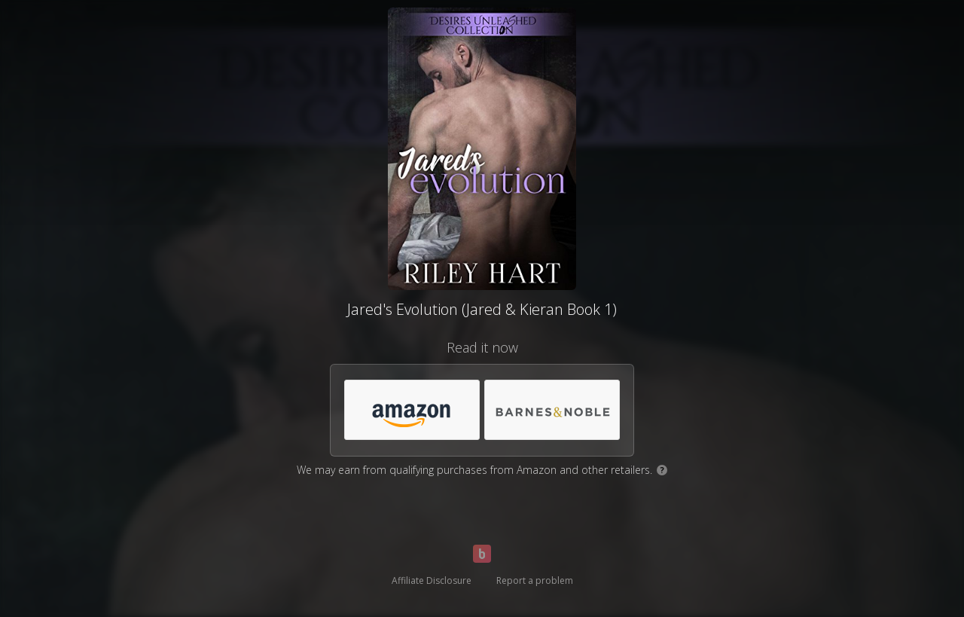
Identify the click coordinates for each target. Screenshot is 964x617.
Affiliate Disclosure (431, 580)
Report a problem (534, 580)
